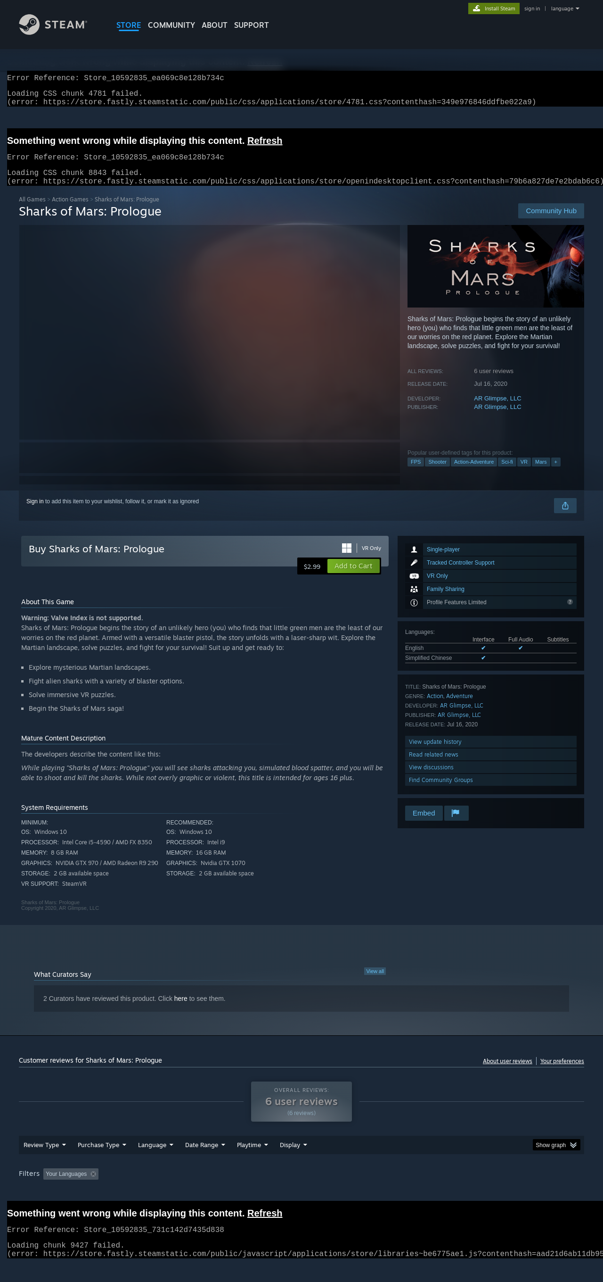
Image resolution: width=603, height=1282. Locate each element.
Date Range (201, 1162)
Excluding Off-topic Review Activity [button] (161, 1192)
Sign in (35, 512)
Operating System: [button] (381, 1192)
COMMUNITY (171, 25)
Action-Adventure (474, 473)
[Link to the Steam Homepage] (60, 32)
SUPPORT (251, 25)
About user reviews (507, 1072)
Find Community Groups (441, 791)
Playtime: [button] (234, 1192)
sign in (532, 8)
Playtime (249, 1162)
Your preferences (562, 1072)
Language (152, 1162)
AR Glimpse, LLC (497, 409)
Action (435, 707)
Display (290, 1162)
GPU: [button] (461, 1192)
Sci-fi (507, 473)
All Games (32, 210)
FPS (416, 473)
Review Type (41, 1162)
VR (524, 473)
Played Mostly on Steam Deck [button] (302, 1192)
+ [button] (555, 473)
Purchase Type (98, 1162)
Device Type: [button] (502, 1192)
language (562, 8)
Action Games (70, 210)
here (180, 1010)
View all (375, 982)
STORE (128, 25)
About (215, 25)
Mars (540, 473)
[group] (301, 1192)
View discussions (431, 778)
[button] (353, 577)
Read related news (433, 765)
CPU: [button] (429, 1192)
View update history (435, 753)
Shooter (437, 473)
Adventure (459, 707)
